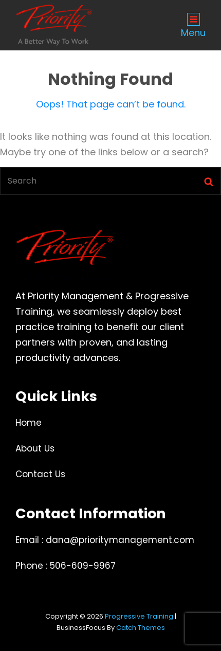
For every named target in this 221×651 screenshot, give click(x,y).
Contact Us (40, 474)
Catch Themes (140, 627)
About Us (34, 448)
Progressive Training (139, 616)
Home (28, 423)
